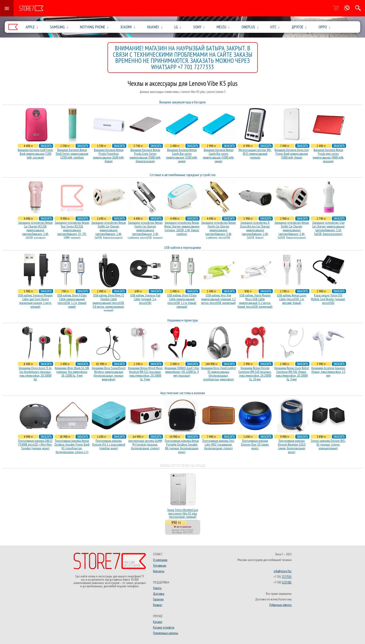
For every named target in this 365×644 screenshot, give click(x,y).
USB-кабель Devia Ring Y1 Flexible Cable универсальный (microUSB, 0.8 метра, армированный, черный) (108, 302)
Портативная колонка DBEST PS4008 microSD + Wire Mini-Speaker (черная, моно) (35, 444)
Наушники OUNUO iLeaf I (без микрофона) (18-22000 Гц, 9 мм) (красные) (182, 372)
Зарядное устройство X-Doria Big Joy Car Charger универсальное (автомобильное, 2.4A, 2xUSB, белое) (255, 230)
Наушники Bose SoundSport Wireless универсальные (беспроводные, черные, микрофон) (109, 373)
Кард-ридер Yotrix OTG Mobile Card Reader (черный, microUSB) (328, 299)
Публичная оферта (280, 605)
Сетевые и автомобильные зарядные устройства (182, 175)
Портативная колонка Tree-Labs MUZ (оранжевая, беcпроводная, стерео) (218, 444)
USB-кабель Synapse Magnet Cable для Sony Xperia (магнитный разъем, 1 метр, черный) (35, 301)
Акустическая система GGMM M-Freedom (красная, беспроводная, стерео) (145, 444)
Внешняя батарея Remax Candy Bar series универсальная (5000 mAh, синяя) (218, 155)
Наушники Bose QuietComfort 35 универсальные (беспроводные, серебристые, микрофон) (218, 373)
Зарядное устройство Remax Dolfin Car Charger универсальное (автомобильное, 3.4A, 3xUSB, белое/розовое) (291, 230)
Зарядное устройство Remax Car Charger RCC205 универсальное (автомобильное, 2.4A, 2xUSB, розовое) (35, 230)
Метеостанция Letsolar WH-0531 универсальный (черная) (255, 153)
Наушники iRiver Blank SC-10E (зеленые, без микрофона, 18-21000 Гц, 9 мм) (72, 372)
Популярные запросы (165, 633)
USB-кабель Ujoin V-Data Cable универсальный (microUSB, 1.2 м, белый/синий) (72, 301)
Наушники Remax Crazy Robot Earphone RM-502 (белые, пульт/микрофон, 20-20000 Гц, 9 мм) (291, 373)
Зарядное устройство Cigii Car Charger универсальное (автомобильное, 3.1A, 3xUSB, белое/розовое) (328, 228)
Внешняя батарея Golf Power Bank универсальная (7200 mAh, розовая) (35, 153)
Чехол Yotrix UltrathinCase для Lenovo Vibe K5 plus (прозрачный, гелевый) (182, 513)
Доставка (158, 593)
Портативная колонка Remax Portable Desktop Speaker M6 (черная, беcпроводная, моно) (182, 446)
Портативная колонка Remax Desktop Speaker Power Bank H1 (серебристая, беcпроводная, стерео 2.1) (71, 446)
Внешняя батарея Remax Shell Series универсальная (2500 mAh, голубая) (72, 153)
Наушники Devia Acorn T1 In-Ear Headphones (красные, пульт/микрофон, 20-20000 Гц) (35, 373)
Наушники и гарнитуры (182, 320)
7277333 (287, 577)
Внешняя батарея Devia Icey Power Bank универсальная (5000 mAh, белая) (292, 153)
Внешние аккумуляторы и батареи (182, 102)
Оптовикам (159, 565)
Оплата (157, 588)
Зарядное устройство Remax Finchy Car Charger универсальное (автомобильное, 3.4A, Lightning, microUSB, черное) (145, 230)
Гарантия (158, 599)
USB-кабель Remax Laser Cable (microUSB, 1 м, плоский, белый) (291, 299)
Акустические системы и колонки (182, 393)
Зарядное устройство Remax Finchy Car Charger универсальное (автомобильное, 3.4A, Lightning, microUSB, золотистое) (218, 231)
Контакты (158, 571)
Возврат (157, 605)
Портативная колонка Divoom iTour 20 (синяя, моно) (255, 444)
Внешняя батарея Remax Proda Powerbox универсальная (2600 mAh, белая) (108, 155)
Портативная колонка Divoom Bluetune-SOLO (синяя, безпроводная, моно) (292, 446)
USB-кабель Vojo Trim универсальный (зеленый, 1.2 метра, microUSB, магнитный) (218, 299)
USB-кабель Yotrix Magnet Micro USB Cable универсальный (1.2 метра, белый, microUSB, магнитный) (255, 301)
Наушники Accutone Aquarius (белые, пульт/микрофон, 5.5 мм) (328, 372)
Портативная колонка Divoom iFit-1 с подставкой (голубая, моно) (108, 444)
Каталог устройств (163, 627)
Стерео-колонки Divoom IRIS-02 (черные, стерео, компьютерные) (328, 444)
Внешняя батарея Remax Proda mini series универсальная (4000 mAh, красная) (328, 155)
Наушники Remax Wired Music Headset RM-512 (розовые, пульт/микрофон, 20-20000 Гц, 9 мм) (145, 373)
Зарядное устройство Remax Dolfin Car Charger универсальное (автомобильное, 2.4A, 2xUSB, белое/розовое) (108, 230)
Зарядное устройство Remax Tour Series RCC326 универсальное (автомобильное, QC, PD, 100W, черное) (72, 230)
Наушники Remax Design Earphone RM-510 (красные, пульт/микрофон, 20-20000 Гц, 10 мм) (255, 373)
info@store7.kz (283, 571)
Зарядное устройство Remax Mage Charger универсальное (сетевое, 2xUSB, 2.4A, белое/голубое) (182, 228)
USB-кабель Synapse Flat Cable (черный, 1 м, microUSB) (145, 299)
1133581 (287, 582)
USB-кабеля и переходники (182, 247)
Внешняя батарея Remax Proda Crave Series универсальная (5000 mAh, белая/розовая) (145, 155)
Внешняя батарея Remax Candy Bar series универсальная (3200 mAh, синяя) (182, 155)
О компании (160, 560)
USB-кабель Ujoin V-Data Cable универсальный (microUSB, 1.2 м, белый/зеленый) (181, 301)
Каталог (157, 622)
